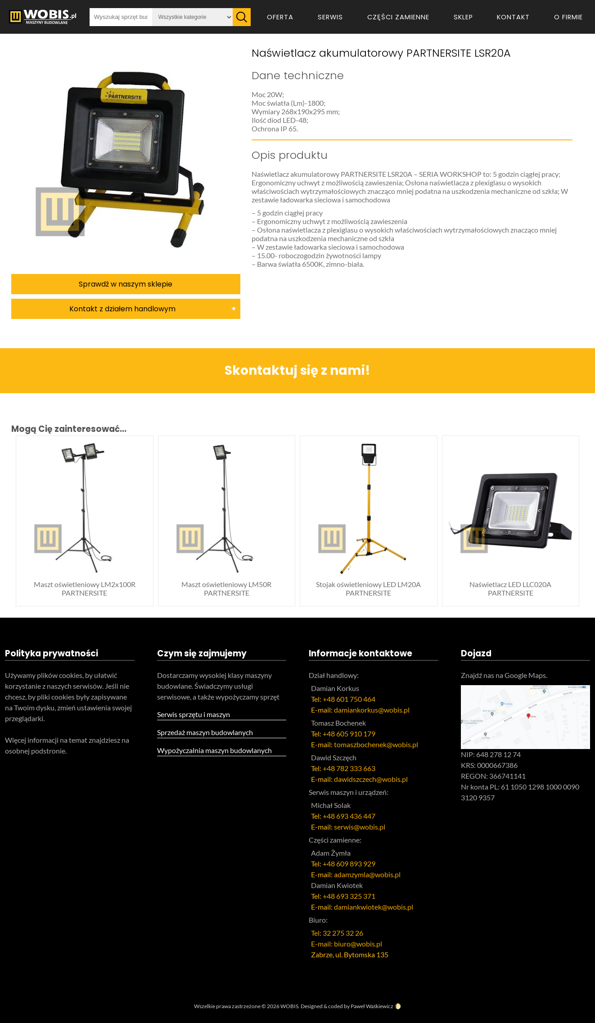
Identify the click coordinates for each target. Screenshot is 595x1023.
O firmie (568, 17)
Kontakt (513, 17)
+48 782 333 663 (349, 768)
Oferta (280, 17)
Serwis (330, 17)
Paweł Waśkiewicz (372, 1006)
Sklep (463, 17)
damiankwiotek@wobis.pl (373, 906)
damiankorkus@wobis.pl (372, 709)
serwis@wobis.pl (359, 826)
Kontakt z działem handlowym (122, 309)
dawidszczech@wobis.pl (371, 779)
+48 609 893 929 (349, 863)
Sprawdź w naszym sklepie (125, 284)
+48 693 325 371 (349, 896)
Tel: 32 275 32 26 (337, 933)
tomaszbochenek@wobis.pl (376, 744)
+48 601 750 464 (349, 699)
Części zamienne (398, 17)
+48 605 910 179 (349, 733)
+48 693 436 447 (349, 816)
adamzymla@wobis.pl (367, 874)
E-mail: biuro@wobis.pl (346, 943)
